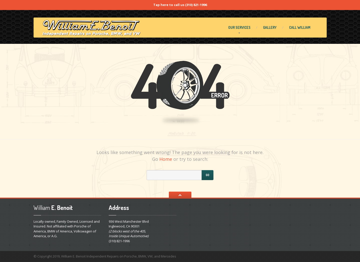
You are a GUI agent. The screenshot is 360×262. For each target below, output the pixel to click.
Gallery (270, 27)
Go (207, 175)
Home (165, 159)
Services (239, 27)
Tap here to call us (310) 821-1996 (180, 5)
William (299, 27)
